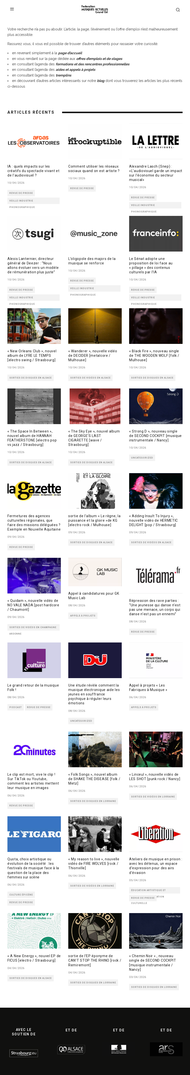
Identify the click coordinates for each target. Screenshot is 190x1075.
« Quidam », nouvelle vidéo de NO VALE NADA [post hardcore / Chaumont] (33, 605)
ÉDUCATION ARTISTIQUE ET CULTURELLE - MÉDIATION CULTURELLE (148, 891)
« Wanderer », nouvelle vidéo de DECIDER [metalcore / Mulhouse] (92, 355)
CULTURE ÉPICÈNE (21, 895)
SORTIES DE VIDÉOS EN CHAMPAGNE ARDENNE (32, 628)
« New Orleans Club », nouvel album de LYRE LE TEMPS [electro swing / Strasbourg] (32, 355)
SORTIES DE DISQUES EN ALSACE (30, 378)
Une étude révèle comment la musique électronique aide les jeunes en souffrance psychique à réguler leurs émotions (94, 694)
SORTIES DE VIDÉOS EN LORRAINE (153, 796)
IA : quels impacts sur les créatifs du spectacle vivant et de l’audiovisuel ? (33, 170)
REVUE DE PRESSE (21, 193)
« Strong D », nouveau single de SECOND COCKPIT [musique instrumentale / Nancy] (155, 435)
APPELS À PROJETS (82, 615)
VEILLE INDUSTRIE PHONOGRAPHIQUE (22, 202)
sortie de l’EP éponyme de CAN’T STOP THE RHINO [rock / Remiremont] (94, 960)
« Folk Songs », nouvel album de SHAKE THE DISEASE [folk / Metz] (94, 778)
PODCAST (15, 707)
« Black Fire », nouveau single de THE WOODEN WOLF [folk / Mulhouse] (154, 355)
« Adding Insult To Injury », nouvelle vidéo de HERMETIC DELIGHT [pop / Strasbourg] (153, 520)
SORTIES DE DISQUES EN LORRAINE (93, 801)
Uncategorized (142, 458)
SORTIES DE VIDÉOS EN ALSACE (90, 378)
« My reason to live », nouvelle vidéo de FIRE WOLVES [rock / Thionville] (93, 863)
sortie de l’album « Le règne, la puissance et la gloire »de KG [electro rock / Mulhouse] (94, 520)
